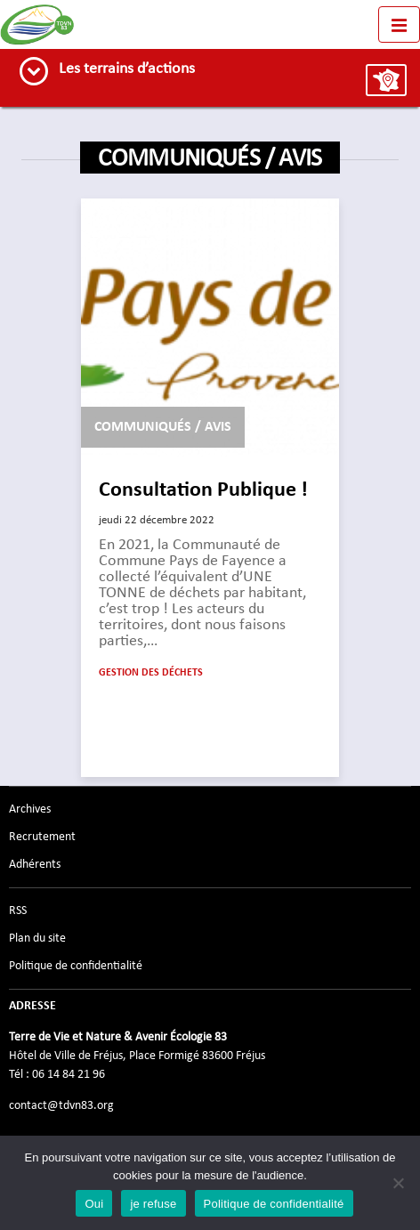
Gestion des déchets (151, 673)
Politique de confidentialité (75, 966)
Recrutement (42, 837)
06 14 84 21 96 (68, 1074)
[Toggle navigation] (399, 24)
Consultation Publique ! (203, 490)
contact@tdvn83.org (61, 1105)
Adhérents (35, 864)
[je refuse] (398, 1183)
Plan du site (37, 938)
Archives (30, 809)
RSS (18, 910)
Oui (94, 1203)
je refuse (153, 1203)
